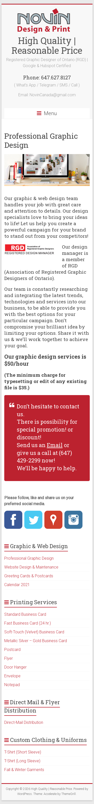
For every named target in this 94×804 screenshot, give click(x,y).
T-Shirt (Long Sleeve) (22, 761)
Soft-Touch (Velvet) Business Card (34, 632)
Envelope (12, 676)
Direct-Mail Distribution (23, 722)
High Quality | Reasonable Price (47, 45)
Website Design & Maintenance (31, 567)
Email (55, 445)
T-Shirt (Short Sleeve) (22, 752)
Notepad (12, 684)
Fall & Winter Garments (24, 769)
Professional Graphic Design (29, 558)
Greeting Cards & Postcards (28, 576)
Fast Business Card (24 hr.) (27, 623)
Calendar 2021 (17, 584)
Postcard (12, 649)
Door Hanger (15, 667)
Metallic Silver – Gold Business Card (35, 640)
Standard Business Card (25, 614)
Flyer (8, 658)
